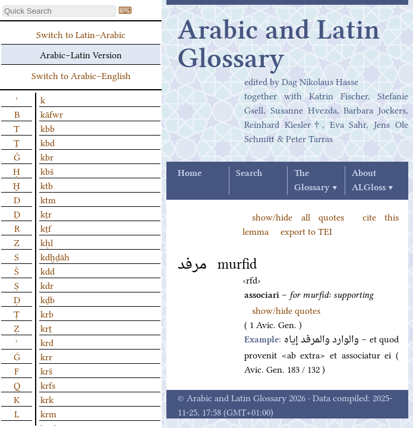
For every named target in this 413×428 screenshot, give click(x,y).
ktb (46, 184)
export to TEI (306, 230)
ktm (48, 199)
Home (189, 174)
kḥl (46, 241)
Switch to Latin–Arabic (80, 33)
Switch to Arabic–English (81, 74)
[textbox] (59, 11)
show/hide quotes (286, 309)
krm (48, 413)
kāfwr (51, 113)
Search (249, 174)
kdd (47, 270)
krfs (47, 384)
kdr (46, 284)
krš (46, 370)
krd (46, 341)
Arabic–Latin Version (81, 54)
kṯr (46, 213)
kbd (47, 142)
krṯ (46, 327)
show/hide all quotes (298, 216)
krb (46, 313)
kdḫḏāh (55, 256)
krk (46, 398)
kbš (46, 170)
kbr (46, 156)
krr (46, 356)
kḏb (47, 299)
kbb (47, 127)
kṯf (45, 227)
